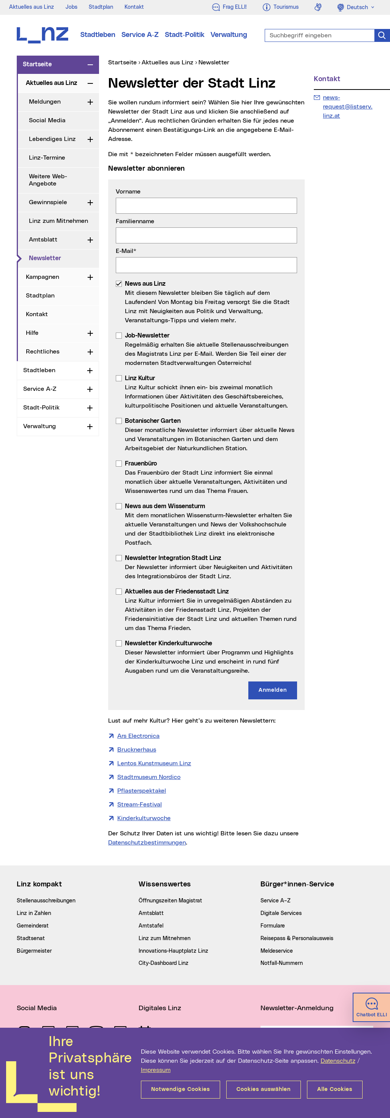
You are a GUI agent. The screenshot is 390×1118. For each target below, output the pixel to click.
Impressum (156, 1070)
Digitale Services (281, 913)
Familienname (135, 221)
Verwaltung (229, 35)
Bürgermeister (34, 951)
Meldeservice (277, 951)
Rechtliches (42, 352)
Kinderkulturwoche (144, 818)
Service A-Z (140, 35)
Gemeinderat (33, 926)
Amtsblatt (43, 240)
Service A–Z (276, 901)
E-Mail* (126, 251)
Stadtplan (101, 7)
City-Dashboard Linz (164, 963)
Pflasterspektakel (141, 791)
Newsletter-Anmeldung (297, 1008)
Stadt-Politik (185, 35)
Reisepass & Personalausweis (297, 938)
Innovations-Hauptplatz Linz (173, 951)
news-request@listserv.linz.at (347, 106)
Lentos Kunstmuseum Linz (154, 763)
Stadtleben (97, 35)
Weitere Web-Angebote (48, 180)
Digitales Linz (160, 1008)
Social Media (47, 120)
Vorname (128, 192)
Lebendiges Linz (52, 139)
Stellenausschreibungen (46, 901)
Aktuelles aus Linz (31, 7)
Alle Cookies (334, 1089)
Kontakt (134, 7)
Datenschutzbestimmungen (147, 843)
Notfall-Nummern (282, 963)
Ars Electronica (138, 736)
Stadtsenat (31, 938)
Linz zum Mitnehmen (58, 221)
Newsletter (64, 257)
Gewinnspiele (48, 202)
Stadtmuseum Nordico (149, 777)
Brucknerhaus (136, 750)
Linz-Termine (47, 158)
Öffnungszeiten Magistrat (170, 901)
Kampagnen (42, 277)
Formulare (273, 926)
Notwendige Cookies (180, 1089)
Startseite (37, 64)
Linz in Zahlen (34, 913)
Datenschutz (338, 1061)
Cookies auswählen (264, 1089)
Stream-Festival (139, 804)
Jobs (71, 7)
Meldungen (45, 102)
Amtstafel (151, 926)
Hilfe (32, 333)
